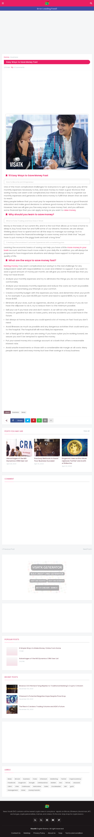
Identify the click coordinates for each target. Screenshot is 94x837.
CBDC (10, 786)
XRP (65, 786)
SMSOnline (37, 786)
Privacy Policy (39, 833)
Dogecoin (22, 783)
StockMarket (56, 786)
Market (53, 783)
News (23, 412)
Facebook (11, 783)
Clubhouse (26, 786)
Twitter (63, 779)
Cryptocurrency (75, 779)
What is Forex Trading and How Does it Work (24, 221)
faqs (60, 833)
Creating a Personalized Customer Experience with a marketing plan (35, 242)
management (13, 790)
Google (32, 783)
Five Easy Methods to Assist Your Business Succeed (46, 459)
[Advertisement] (47, 32)
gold (72, 786)
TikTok (67, 783)
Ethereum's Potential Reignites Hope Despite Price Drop (42, 696)
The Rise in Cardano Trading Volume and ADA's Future (42, 706)
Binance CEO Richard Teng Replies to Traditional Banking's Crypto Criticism (51, 686)
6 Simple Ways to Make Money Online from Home (40, 648)
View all (86, 431)
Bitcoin (17, 779)
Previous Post (8, 549)
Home (6, 57)
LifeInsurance (43, 783)
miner (23, 790)
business (14, 57)
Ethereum (43, 779)
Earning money (11, 266)
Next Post (87, 549)
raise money (70, 210)
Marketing (54, 779)
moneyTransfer (34, 790)
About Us (51, 833)
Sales (46, 786)
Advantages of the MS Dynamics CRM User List (17, 459)
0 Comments (19, 67)
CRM (17, 786)
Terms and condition (74, 833)
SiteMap (27, 833)
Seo (60, 783)
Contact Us (15, 833)
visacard (76, 783)
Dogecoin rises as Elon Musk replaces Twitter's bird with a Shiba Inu (74, 460)
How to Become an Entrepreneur (19, 182)
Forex (35, 779)
